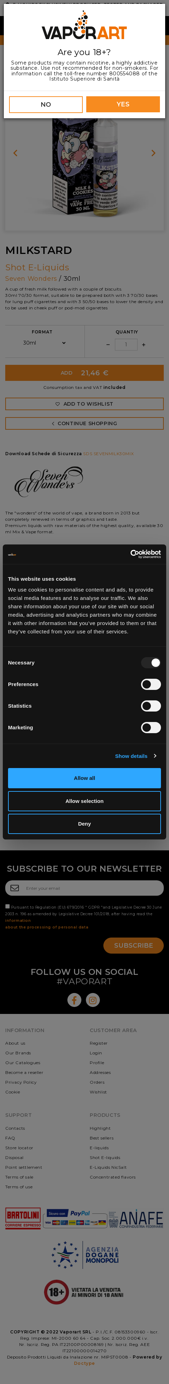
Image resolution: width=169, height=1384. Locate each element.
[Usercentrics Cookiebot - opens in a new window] (130, 554)
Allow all (84, 778)
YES (123, 104)
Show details (131, 756)
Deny (84, 824)
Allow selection (84, 801)
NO (46, 104)
